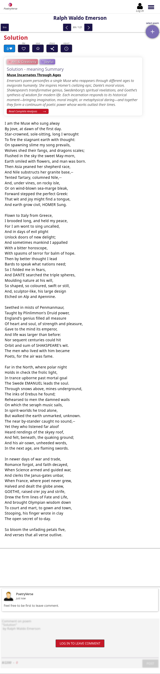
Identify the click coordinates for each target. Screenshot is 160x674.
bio (5, 27)
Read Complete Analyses (23, 111)
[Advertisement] (80, 568)
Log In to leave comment (80, 643)
